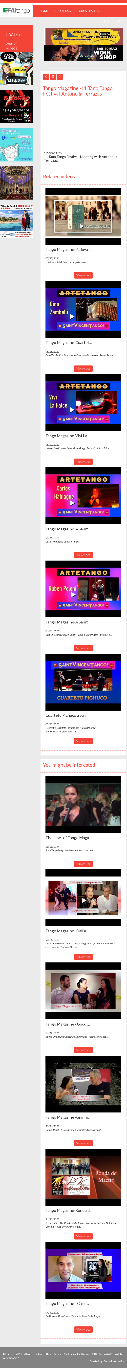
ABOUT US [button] (63, 11)
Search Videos (12, 45)
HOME (45, 11)
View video (83, 275)
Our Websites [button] (90, 11)
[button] (83, 216)
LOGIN (120, 21)
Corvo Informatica (114, 1361)
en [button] (105, 21)
